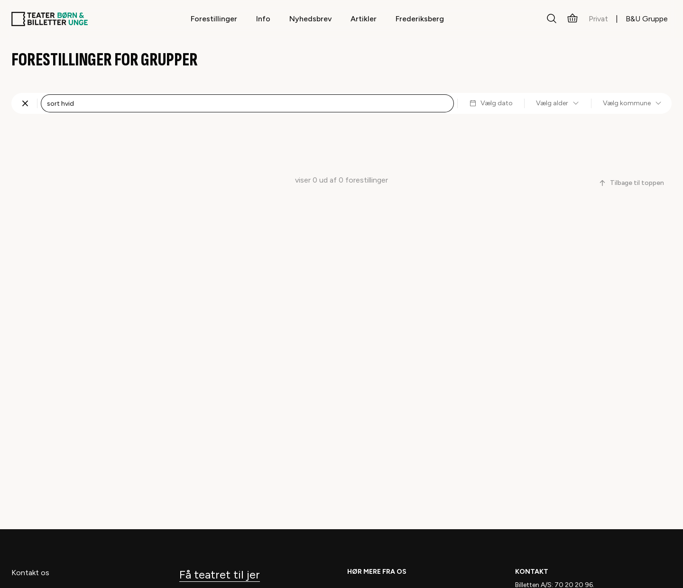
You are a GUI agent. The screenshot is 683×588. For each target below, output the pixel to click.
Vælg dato (491, 103)
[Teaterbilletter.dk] (50, 19)
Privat (598, 18)
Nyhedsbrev (310, 18)
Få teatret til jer (219, 574)
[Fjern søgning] (25, 103)
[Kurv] (572, 19)
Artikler (364, 18)
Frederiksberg (420, 18)
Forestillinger (214, 18)
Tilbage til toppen (631, 183)
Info (263, 18)
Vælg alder (558, 103)
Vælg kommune (632, 103)
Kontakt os (30, 572)
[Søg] (551, 19)
